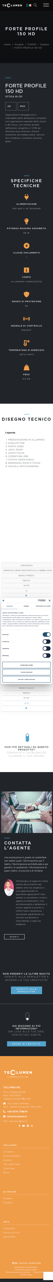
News (6, 1172)
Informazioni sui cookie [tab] (43, 606)
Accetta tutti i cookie (26, 665)
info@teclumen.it (17, 1116)
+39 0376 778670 (17, 1111)
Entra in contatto (26, 1044)
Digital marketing (26, 1263)
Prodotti (7, 1198)
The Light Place (11, 1164)
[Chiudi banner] (50, 600)
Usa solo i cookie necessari (26, 679)
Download (9, 1168)
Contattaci (9, 1228)
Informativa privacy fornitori (18, 1272)
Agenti (14, 937)
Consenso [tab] (9, 606)
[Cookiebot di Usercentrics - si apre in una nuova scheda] (34, 600)
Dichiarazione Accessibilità (26, 1267)
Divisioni (7, 1160)
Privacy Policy (40, 1272)
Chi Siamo (8, 1152)
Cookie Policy (26, 1274)
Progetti (7, 1202)
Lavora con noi (11, 1232)
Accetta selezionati (26, 672)
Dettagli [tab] (26, 606)
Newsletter (9, 1237)
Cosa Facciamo (11, 1156)
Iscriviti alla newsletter (26, 990)
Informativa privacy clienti (26, 1270)
